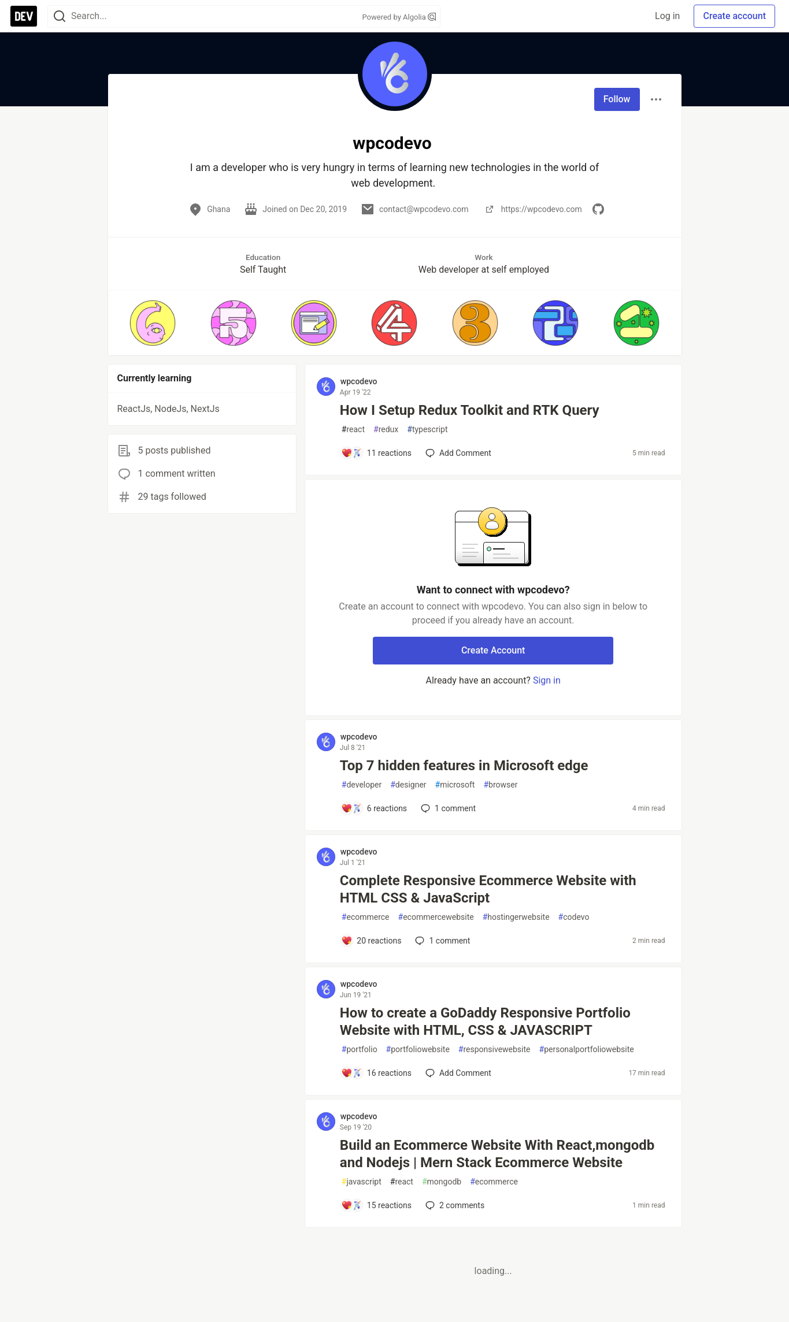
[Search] (59, 16)
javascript (361, 1182)
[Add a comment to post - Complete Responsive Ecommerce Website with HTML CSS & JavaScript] (371, 940)
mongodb (441, 1182)
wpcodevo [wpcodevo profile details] (358, 381)
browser (500, 785)
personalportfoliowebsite (586, 1050)
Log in (667, 15)
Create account (734, 15)
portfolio (359, 1050)
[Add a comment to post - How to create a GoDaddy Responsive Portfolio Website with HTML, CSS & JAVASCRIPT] (376, 1073)
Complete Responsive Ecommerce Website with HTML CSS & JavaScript (488, 889)
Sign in (547, 680)
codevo (574, 917)
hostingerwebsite (516, 917)
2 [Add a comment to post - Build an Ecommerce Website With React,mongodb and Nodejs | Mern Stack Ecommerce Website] (453, 1205)
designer (408, 785)
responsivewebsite (494, 1050)
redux (385, 430)
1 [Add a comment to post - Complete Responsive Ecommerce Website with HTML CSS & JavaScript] (441, 941)
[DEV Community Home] (23, 16)
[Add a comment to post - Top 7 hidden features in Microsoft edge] (374, 808)
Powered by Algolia (399, 17)
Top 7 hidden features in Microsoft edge (464, 765)
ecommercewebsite (436, 917)
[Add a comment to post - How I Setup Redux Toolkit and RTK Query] (376, 453)
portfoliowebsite (418, 1050)
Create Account (493, 650)
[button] (152, 323)
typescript (427, 430)
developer (361, 785)
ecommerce (366, 917)
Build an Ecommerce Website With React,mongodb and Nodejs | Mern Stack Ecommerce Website (497, 1154)
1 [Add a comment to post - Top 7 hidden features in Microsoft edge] (447, 808)
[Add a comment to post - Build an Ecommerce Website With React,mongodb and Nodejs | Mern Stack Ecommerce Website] (376, 1205)
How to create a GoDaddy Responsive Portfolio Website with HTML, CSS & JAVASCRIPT (485, 1021)
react (353, 430)
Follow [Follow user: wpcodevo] (617, 99)
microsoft (455, 785)
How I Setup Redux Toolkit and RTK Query (469, 410)
